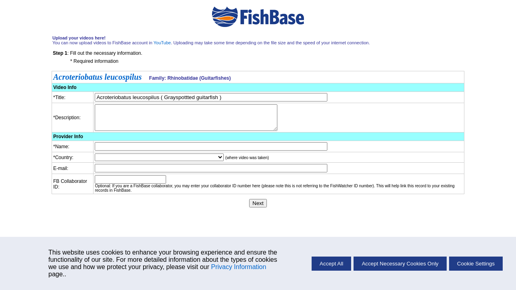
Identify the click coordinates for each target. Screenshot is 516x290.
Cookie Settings (476, 264)
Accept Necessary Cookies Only (400, 264)
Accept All (331, 264)
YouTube (162, 42)
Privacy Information (238, 266)
